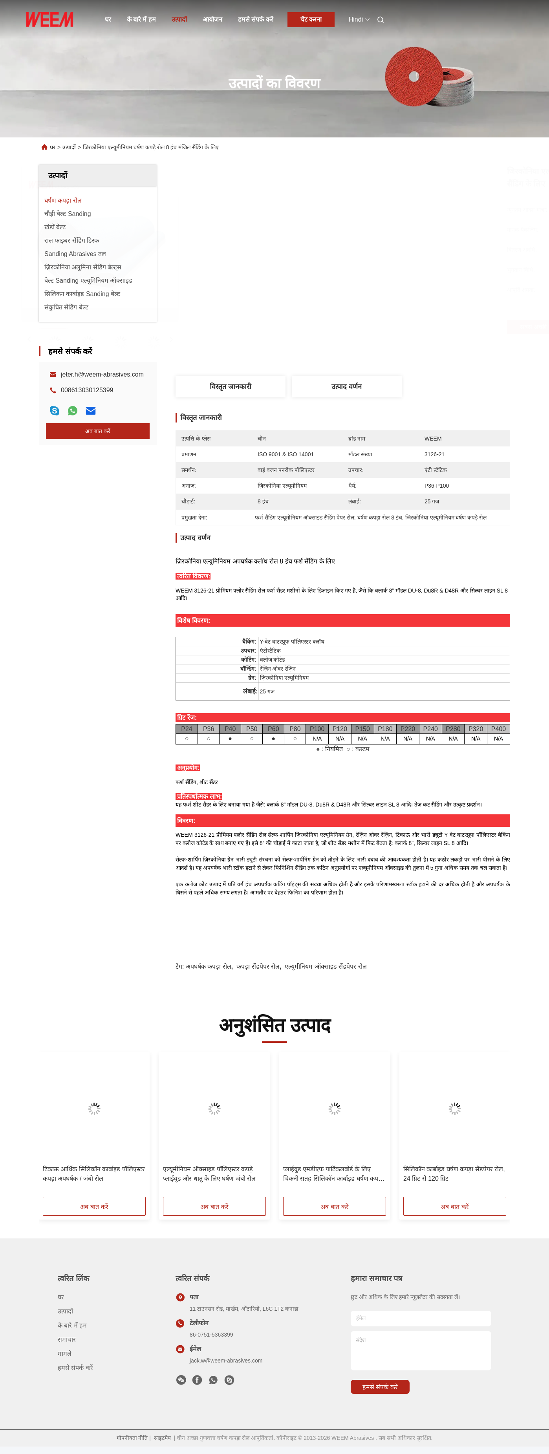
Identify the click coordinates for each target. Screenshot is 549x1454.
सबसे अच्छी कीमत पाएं (390, 327)
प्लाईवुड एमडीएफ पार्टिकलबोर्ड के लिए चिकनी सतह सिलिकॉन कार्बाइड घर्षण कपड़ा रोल (333, 1174)
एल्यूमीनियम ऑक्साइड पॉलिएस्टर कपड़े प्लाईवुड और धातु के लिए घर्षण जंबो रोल (209, 1174)
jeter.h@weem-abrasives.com (102, 374)
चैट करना (311, 19)
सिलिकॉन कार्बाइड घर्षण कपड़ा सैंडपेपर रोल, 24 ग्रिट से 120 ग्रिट (454, 1174)
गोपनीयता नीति (132, 1438)
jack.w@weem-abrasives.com (226, 1360)
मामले (64, 1353)
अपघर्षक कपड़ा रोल (208, 966)
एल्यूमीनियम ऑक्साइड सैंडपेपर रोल (325, 966)
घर (108, 19)
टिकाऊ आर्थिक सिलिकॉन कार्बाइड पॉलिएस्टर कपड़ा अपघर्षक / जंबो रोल (94, 1174)
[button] (54, 1127)
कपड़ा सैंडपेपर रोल (258, 966)
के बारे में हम (141, 19)
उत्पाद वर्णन (346, 387)
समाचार (67, 1339)
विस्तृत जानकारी (230, 387)
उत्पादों (179, 19)
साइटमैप (162, 1438)
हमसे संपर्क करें (255, 19)
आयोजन (212, 19)
